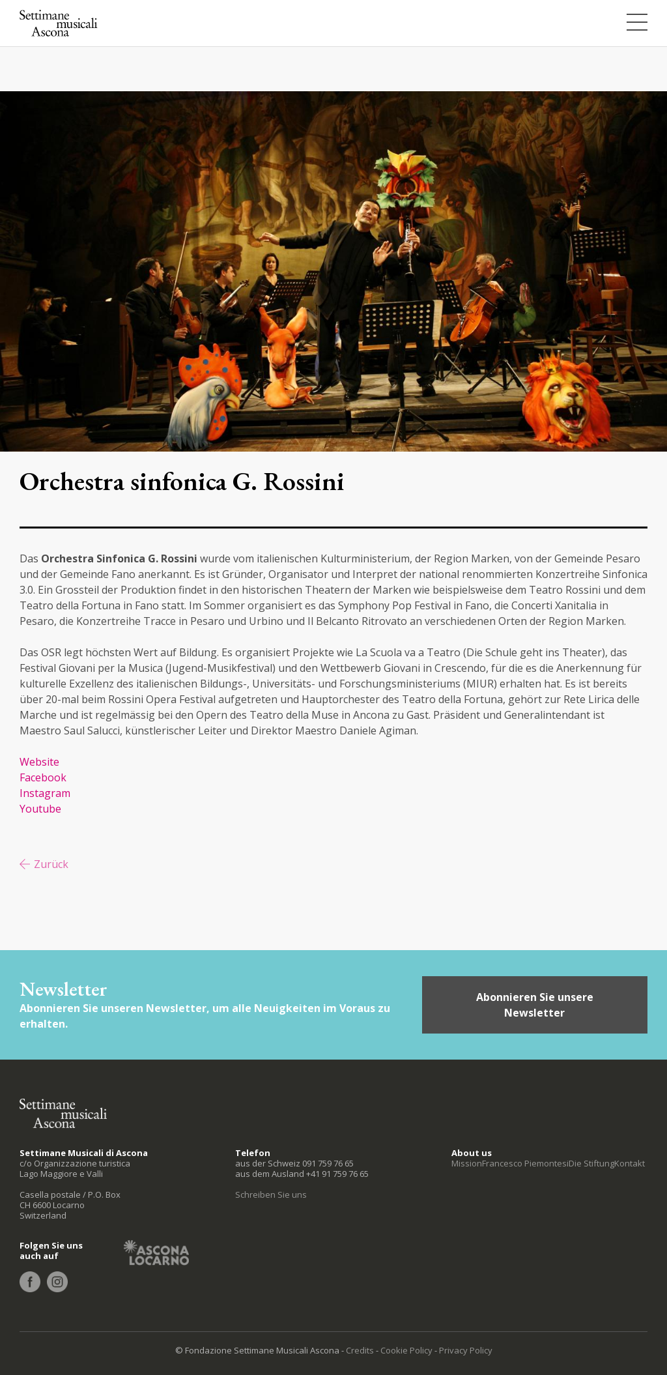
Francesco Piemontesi (525, 1163)
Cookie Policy (406, 1350)
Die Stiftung (591, 1163)
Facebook (43, 777)
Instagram (46, 793)
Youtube (40, 809)
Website (39, 762)
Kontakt (629, 1163)
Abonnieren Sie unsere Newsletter (534, 1005)
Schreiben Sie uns (271, 1194)
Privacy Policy (465, 1350)
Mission (466, 1163)
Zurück (51, 864)
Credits (360, 1350)
